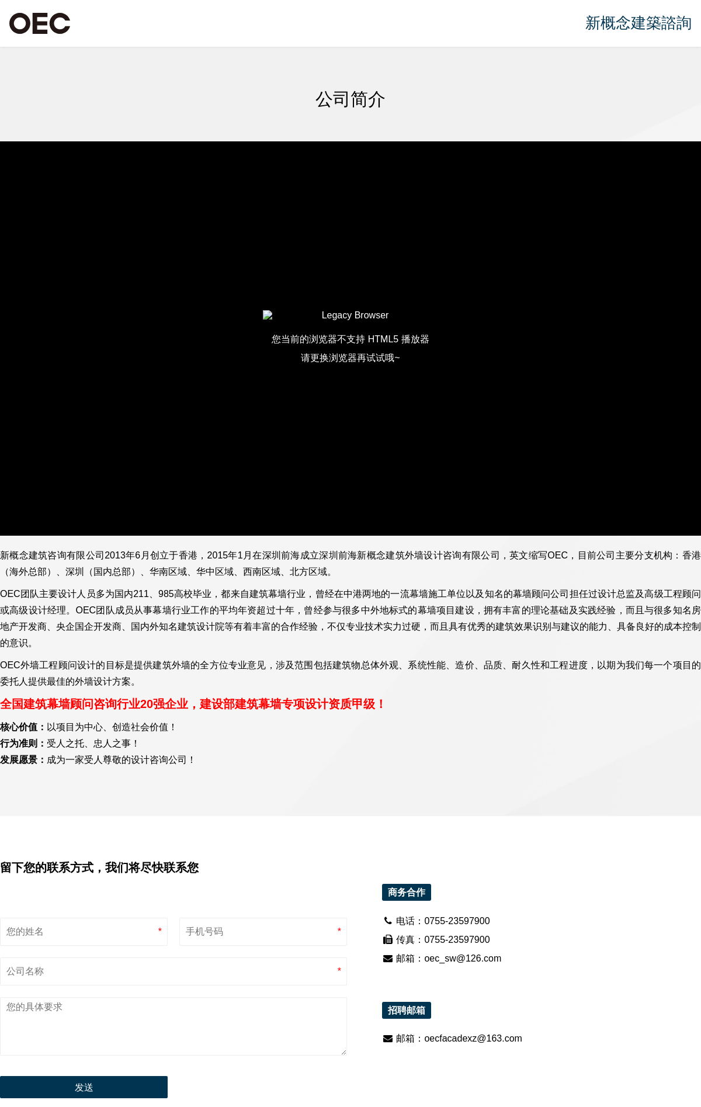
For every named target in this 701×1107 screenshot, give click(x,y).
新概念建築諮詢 (638, 23)
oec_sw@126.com (462, 958)
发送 (84, 1087)
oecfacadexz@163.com (473, 1038)
